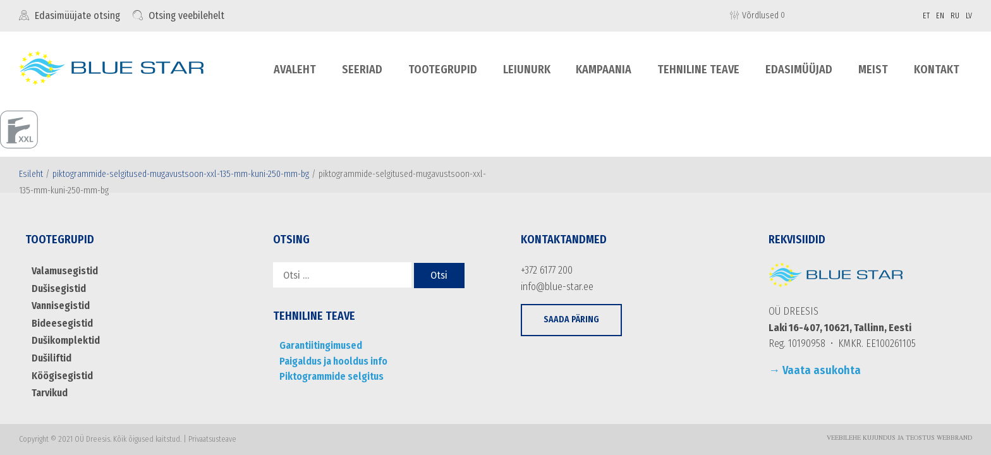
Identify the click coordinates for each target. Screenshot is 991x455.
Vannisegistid (61, 306)
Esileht (31, 174)
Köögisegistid (62, 376)
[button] (571, 320)
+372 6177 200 (547, 270)
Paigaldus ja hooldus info (333, 361)
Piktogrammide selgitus (331, 376)
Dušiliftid (51, 358)
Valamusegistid (65, 271)
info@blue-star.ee (557, 287)
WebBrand (954, 438)
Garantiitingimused (320, 345)
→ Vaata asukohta (815, 370)
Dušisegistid (59, 288)
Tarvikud (50, 393)
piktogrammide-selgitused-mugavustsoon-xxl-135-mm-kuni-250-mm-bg (180, 174)
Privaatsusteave (212, 439)
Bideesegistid (62, 323)
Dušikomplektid (66, 340)
